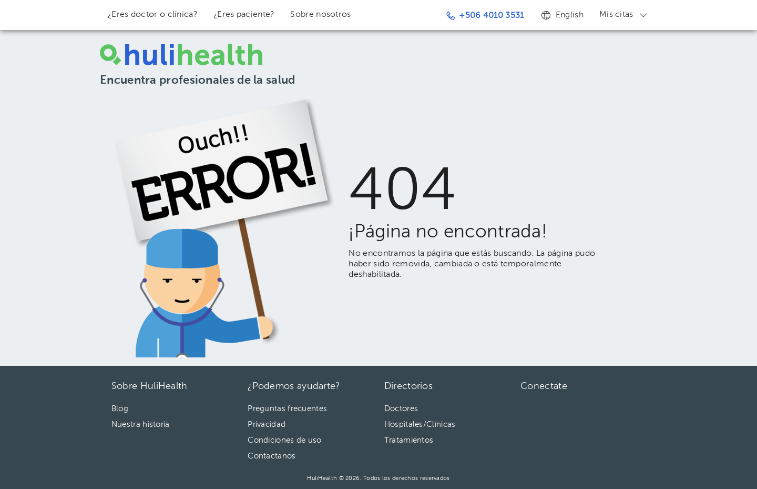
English (562, 14)
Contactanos (271, 456)
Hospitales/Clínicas (420, 424)
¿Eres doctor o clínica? (153, 15)
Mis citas (624, 14)
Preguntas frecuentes (287, 409)
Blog (119, 409)
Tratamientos (409, 440)
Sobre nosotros (320, 15)
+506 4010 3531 (485, 16)
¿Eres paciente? (244, 15)
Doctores (401, 409)
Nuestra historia (140, 424)
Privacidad (266, 424)
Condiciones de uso (284, 440)
